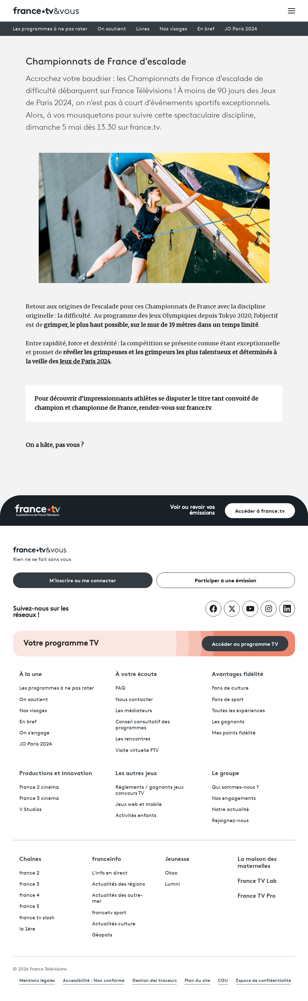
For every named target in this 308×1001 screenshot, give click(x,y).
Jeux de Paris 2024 (85, 361)
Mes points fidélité (234, 733)
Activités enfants (135, 815)
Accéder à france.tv (260, 510)
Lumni (172, 884)
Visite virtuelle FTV (137, 750)
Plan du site (197, 980)
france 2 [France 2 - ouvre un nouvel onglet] (29, 873)
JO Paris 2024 (241, 29)
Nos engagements (234, 798)
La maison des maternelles (257, 861)
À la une (30, 673)
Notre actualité (230, 809)
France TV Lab (257, 880)
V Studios (30, 809)
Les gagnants (228, 722)
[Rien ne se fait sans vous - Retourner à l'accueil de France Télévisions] (154, 555)
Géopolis (102, 935)
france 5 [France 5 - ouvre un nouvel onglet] (29, 906)
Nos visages (173, 29)
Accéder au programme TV (245, 643)
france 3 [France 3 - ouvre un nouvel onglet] (29, 884)
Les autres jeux (136, 772)
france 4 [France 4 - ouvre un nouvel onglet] (29, 895)
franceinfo (106, 858)
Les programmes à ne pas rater (50, 29)
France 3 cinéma (39, 798)
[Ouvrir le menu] (291, 10)
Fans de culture (230, 688)
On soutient (111, 29)
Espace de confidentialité (263, 980)
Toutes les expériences (238, 711)
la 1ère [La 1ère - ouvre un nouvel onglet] (27, 929)
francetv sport (109, 913)
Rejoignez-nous (230, 820)
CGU (223, 980)
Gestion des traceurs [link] (154, 980)
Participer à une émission (225, 580)
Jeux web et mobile (138, 804)
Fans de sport (228, 699)
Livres (142, 29)
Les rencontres (132, 739)
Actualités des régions (118, 884)
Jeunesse (177, 858)
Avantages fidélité (237, 673)
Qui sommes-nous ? (235, 787)
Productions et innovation (55, 772)
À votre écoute (136, 673)
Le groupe (225, 772)
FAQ (120, 688)
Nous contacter (134, 699)
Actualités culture (113, 924)
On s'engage (34, 733)
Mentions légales (37, 980)
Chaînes (30, 858)
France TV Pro (257, 895)
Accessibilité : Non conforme (93, 980)
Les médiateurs (133, 711)
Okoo (171, 873)
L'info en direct (110, 873)
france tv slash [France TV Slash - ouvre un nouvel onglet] (37, 918)
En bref (205, 29)
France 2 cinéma (39, 787)
